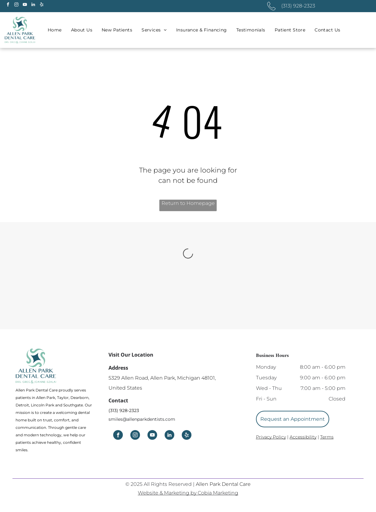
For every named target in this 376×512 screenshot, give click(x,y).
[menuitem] (54, 30)
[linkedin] (33, 5)
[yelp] (41, 5)
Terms (327, 437)
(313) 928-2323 (123, 410)
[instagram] (16, 5)
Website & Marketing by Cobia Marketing (188, 493)
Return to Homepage (188, 203)
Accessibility (303, 437)
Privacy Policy (271, 437)
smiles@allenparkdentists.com (141, 419)
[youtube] (25, 5)
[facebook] (8, 5)
